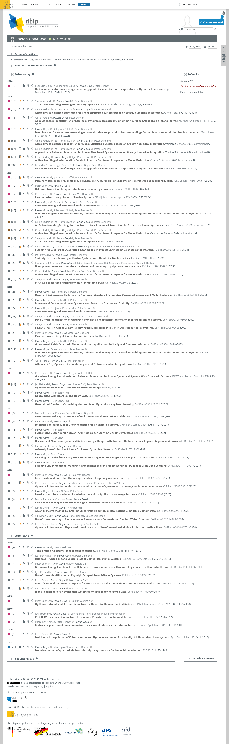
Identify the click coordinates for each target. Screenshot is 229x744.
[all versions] (200, 143)
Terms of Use (22, 686)
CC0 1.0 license (71, 682)
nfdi (70, 4)
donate (84, 4)
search (48, 4)
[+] (12, 65)
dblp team (55, 679)
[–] (12, 53)
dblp (24, 4)
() (123, 104)
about (60, 4)
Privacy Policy (36, 686)
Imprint (49, 686)
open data (49, 682)
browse (35, 4)
